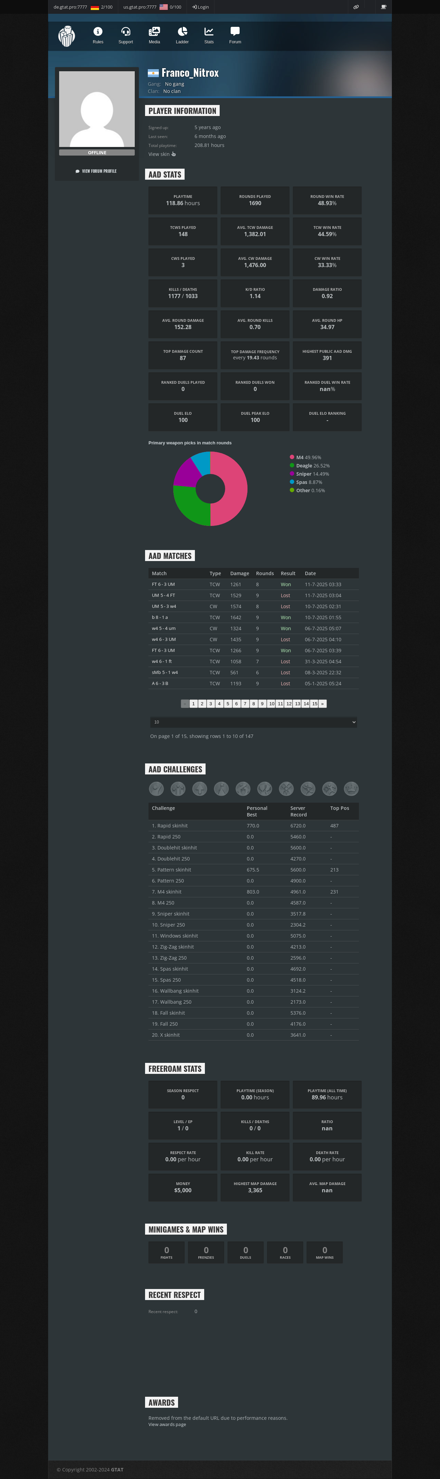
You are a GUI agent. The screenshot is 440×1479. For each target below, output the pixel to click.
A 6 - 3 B (161, 683)
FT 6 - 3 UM (165, 584)
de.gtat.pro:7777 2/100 (83, 7)
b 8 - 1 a (161, 617)
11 (280, 703)
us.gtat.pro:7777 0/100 (152, 7)
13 (297, 703)
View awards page (169, 1424)
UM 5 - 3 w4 (165, 606)
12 (289, 703)
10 (272, 703)
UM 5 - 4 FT (165, 595)
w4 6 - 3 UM (165, 639)
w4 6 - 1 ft (163, 661)
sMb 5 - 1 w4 (166, 672)
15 (315, 703)
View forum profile (96, 171)
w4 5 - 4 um (165, 628)
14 (306, 703)
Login (200, 7)
